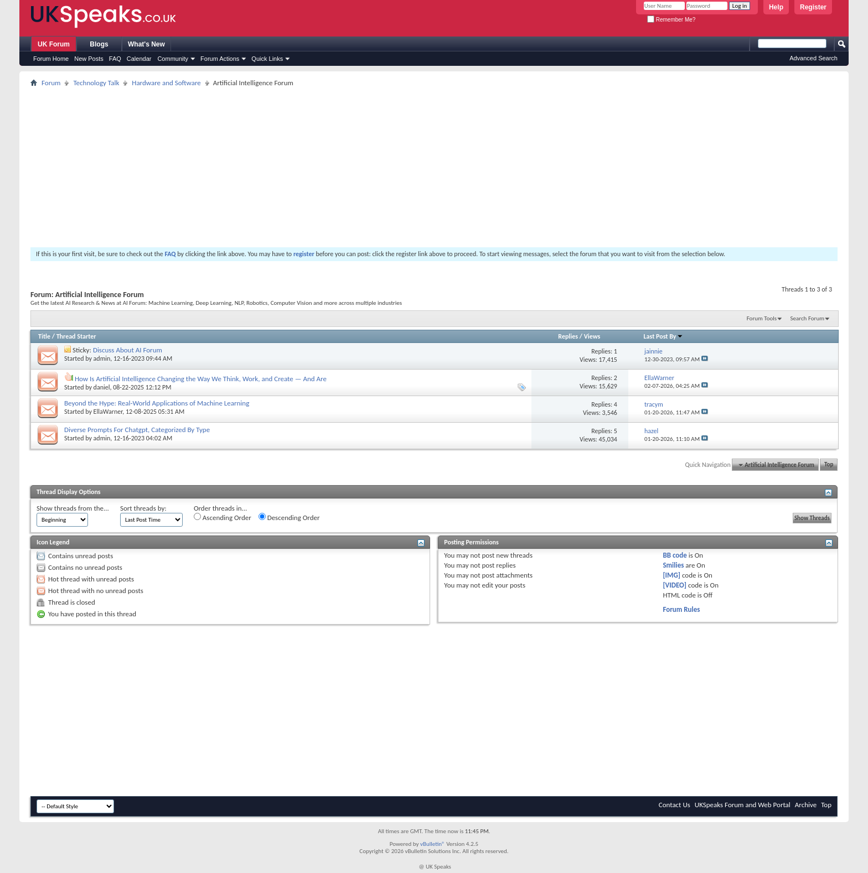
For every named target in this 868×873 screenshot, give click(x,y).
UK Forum (54, 44)
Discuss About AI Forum (127, 350)
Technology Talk (96, 83)
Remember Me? (671, 20)
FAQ (115, 58)
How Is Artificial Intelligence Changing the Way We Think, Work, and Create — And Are (201, 379)
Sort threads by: (143, 508)
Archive (806, 805)
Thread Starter (76, 336)
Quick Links (267, 58)
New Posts (89, 58)
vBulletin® (432, 844)
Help (776, 7)
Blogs (99, 44)
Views (592, 336)
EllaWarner (108, 411)
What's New (146, 44)
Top (828, 465)
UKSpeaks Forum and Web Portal (742, 805)
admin (102, 358)
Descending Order (289, 517)
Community (172, 58)
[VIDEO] (674, 585)
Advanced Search (813, 58)
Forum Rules (681, 609)
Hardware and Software (166, 83)
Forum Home (51, 58)
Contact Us (674, 805)
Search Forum (807, 318)
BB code (674, 555)
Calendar (139, 58)
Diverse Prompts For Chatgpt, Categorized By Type (137, 429)
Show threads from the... (73, 508)
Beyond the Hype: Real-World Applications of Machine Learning (156, 403)
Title (44, 336)
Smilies (673, 565)
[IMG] (671, 575)
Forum (51, 83)
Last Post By (663, 336)
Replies (568, 336)
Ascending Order (222, 517)
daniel (102, 387)
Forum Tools (762, 318)
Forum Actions (219, 58)
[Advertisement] (362, 167)
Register (813, 7)
